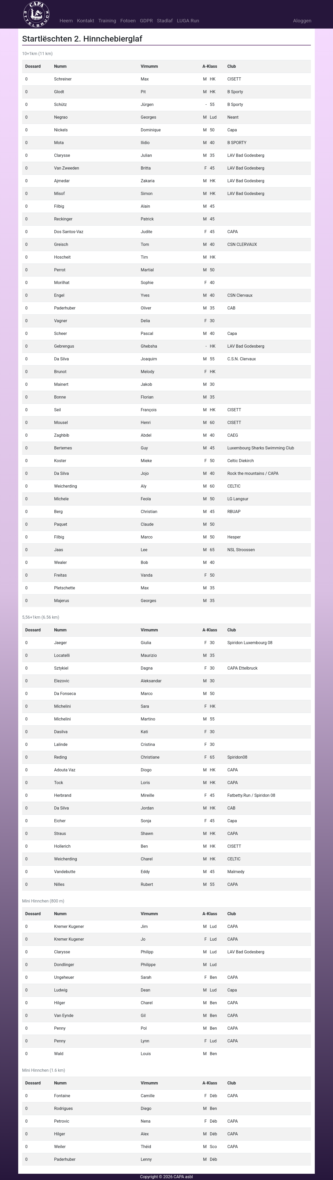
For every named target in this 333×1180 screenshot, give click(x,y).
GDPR (146, 21)
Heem (66, 21)
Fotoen (128, 21)
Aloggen (302, 21)
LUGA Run (188, 21)
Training (107, 21)
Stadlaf (165, 21)
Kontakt (85, 21)
